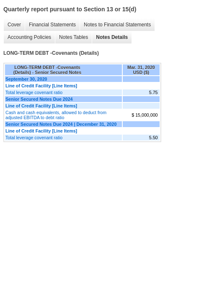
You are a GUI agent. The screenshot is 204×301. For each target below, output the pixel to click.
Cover (14, 25)
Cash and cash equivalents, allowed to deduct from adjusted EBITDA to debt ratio (55, 115)
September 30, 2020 (26, 79)
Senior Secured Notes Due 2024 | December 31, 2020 (60, 124)
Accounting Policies (29, 37)
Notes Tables (73, 37)
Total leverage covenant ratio (33, 92)
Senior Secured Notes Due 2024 (39, 99)
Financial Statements (52, 25)
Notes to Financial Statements (117, 25)
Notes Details (112, 37)
